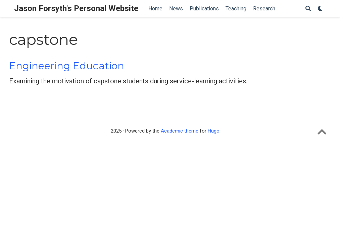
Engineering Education (66, 66)
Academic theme (179, 131)
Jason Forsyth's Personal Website (76, 8)
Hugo (214, 131)
